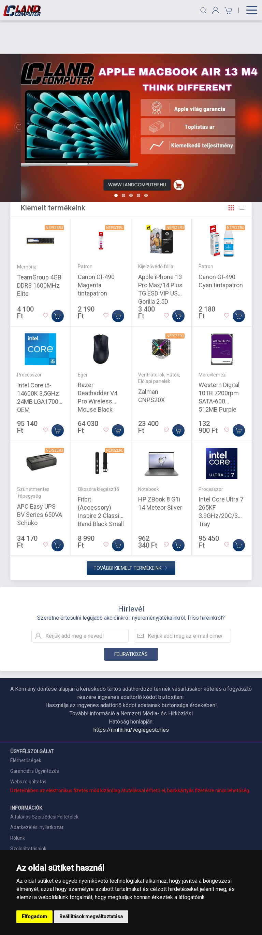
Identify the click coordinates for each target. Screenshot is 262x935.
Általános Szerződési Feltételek (44, 783)
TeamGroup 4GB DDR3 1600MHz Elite (39, 252)
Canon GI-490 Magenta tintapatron (96, 252)
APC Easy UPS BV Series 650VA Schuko (39, 481)
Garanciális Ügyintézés (34, 738)
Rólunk (17, 805)
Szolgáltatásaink (28, 815)
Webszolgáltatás (28, 748)
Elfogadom (34, 916)
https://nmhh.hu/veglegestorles (131, 696)
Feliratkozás (131, 621)
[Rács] (231, 174)
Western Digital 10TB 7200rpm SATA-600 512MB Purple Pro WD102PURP (221, 368)
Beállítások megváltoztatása (91, 916)
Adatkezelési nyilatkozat (36, 794)
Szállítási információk (33, 826)
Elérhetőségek (25, 727)
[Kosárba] (58, 283)
